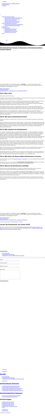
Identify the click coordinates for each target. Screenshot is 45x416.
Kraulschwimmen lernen (10, 32)
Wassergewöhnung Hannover (12, 22)
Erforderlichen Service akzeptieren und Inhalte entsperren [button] (13, 90)
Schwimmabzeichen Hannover (9, 23)
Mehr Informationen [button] (4, 88)
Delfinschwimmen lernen (11, 28)
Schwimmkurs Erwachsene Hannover (13, 17)
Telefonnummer (10, 267)
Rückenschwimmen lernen (11, 31)
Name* (10, 260)
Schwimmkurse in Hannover (20, 159)
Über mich (4, 26)
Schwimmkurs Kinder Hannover (12, 21)
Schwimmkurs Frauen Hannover (12, 18)
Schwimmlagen (6, 27)
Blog (3, 33)
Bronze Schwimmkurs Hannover (12, 25)
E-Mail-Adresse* (10, 263)
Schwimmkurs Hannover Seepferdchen (14, 24)
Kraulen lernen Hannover (10, 20)
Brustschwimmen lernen (10, 30)
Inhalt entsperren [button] (4, 89)
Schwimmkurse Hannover (8, 16)
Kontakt (3, 376)
